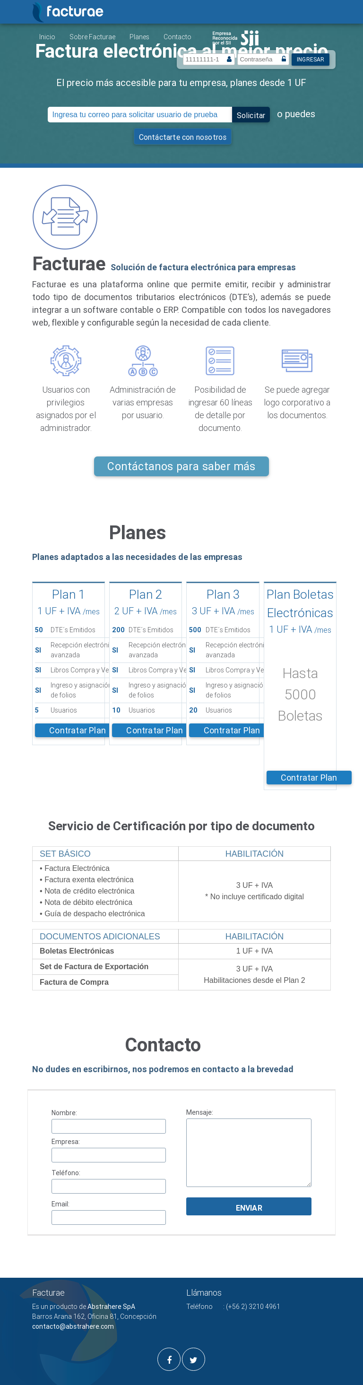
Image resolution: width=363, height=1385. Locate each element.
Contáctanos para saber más (181, 466)
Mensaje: (199, 1112)
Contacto (177, 37)
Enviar (249, 1208)
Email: (60, 1204)
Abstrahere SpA (111, 1306)
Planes (139, 37)
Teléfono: (66, 1173)
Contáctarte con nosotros (183, 137)
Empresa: (66, 1141)
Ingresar (311, 59)
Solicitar (251, 115)
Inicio (47, 37)
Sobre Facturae (92, 37)
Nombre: (64, 1113)
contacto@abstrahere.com (73, 1326)
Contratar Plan (77, 730)
